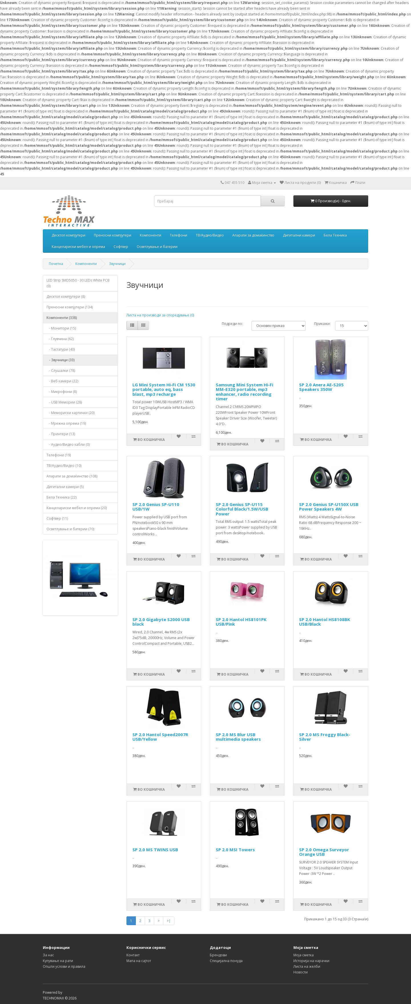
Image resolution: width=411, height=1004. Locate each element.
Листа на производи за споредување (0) (160, 315)
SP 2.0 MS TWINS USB (155, 849)
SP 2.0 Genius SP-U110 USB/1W (155, 506)
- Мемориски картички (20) (70, 412)
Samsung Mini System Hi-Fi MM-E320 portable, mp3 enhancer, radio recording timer (244, 392)
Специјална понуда (226, 960)
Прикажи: (322, 323)
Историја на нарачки (311, 960)
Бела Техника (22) (61, 497)
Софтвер (121, 246)
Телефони (178, 235)
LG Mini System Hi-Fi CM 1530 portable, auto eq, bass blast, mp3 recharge (163, 389)
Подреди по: (232, 323)
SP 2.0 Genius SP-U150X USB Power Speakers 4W (328, 506)
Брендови (218, 955)
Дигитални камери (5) (65, 486)
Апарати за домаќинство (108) (72, 476)
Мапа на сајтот (138, 960)
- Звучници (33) (60, 360)
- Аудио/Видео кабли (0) (68, 444)
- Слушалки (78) (61, 370)
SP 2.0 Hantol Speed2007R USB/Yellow (160, 737)
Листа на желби (306, 966)
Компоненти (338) (62, 317)
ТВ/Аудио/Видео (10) (64, 465)
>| (169, 920)
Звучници (117, 263)
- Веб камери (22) (62, 381)
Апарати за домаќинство (253, 235)
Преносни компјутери (112, 235)
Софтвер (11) (57, 518)
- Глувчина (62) (60, 338)
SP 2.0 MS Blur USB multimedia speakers (238, 737)
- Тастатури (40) (61, 349)
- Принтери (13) (61, 433)
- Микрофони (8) (62, 391)
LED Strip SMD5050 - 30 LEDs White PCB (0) (78, 283)
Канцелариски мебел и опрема (78, 246)
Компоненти (150, 235)
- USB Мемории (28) (64, 402)
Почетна (56, 263)
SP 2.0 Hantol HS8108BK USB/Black (324, 622)
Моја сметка (303, 955)
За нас (48, 955)
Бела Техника (335, 235)
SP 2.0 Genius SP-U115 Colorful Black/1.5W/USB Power (242, 509)
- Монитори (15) (61, 328)
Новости (300, 972)
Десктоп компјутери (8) (66, 296)
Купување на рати (58, 960)
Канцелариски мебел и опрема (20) (77, 507)
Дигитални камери (299, 235)
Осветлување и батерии (157, 246)
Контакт (133, 955)
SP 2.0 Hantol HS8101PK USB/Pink (241, 622)
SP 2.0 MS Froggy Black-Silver (324, 737)
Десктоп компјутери (68, 235)
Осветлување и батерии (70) (70, 529)
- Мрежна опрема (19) (66, 423)
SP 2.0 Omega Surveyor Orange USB (324, 852)
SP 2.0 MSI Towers (235, 849)
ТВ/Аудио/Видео (210, 235)
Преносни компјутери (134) (70, 307)
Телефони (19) (59, 455)
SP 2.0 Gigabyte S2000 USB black (161, 622)
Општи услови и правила (64, 966)
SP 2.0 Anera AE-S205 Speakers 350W (321, 387)
